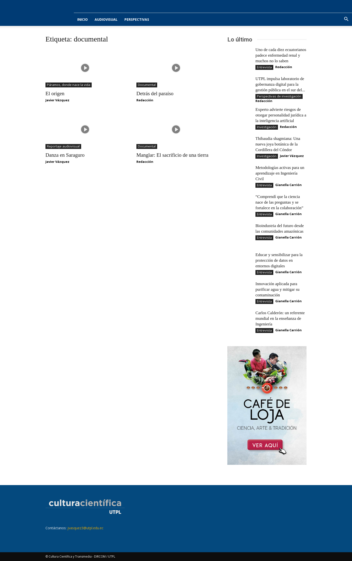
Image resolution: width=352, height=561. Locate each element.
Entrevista (264, 67)
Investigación (266, 127)
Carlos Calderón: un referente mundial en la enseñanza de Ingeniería (280, 318)
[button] (346, 19)
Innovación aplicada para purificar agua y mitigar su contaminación (277, 289)
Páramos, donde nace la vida (68, 85)
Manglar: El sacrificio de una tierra (172, 155)
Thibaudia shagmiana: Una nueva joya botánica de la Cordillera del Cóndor (277, 144)
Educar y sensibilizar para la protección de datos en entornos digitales (279, 260)
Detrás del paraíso (155, 93)
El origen (55, 93)
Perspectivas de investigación (279, 96)
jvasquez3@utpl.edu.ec (85, 528)
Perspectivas (136, 19)
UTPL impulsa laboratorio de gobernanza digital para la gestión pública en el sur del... (280, 84)
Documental (147, 85)
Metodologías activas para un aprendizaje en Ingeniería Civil (279, 173)
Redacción (144, 100)
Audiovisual (106, 19)
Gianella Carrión (288, 185)
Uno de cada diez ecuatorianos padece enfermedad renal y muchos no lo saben (280, 55)
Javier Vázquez (57, 100)
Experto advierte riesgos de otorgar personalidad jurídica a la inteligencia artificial (280, 115)
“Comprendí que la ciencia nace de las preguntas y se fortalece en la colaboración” (279, 202)
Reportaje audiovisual (63, 146)
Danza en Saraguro (65, 155)
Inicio (82, 19)
